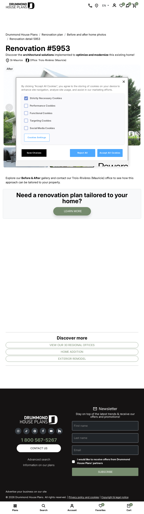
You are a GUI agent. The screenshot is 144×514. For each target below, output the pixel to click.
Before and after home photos (86, 34)
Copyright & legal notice (114, 497)
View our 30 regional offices (72, 345)
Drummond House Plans (22, 34)
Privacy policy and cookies (84, 497)
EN (104, 5)
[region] (72, 121)
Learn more (73, 211)
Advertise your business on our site (26, 491)
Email (77, 450)
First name (81, 425)
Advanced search (39, 459)
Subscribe (105, 471)
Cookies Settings (37, 137)
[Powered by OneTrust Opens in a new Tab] (112, 164)
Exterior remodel (72, 358)
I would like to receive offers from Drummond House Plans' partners (103, 461)
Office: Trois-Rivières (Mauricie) (48, 60)
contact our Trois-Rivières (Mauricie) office (84, 178)
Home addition (72, 352)
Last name (80, 438)
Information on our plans (39, 465)
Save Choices (34, 152)
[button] (135, 107)
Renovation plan (52, 34)
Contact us (38, 448)
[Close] (124, 82)
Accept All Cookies (110, 152)
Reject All (82, 152)
